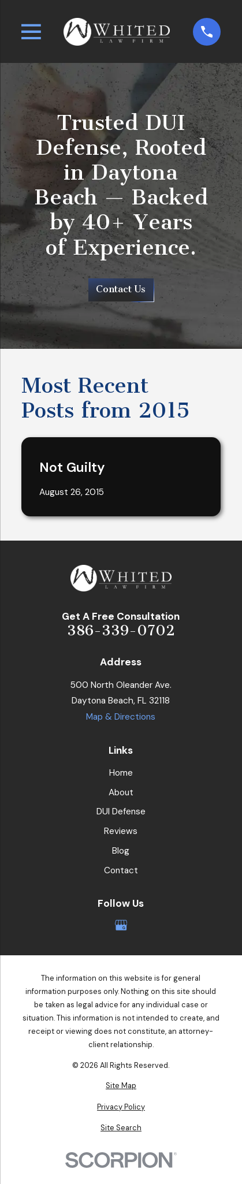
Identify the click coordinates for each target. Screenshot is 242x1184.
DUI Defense (121, 811)
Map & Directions (120, 717)
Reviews (120, 831)
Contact (121, 870)
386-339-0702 (121, 630)
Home (121, 773)
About (121, 792)
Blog (120, 851)
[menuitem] (121, 1085)
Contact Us (121, 289)
